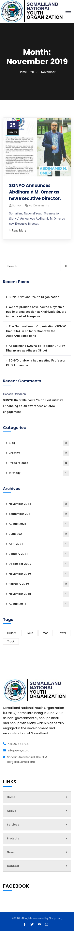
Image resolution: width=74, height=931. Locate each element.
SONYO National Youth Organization (34, 297)
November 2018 (39, 594)
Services (37, 825)
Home (23, 72)
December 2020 (39, 564)
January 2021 (39, 554)
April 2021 (39, 544)
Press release (39, 463)
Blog (39, 443)
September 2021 (39, 514)
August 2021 (39, 524)
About (37, 811)
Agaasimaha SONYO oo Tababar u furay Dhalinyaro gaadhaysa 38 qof (35, 348)
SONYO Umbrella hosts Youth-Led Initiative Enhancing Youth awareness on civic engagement (33, 406)
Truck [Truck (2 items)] (10, 641)
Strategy (39, 473)
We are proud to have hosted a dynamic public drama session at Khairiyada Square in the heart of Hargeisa (36, 311)
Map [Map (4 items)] (45, 633)
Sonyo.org (55, 918)
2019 (33, 72)
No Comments (39, 205)
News (37, 852)
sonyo (16, 205)
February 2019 (39, 584)
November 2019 (39, 574)
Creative (39, 453)
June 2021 (39, 534)
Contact (37, 866)
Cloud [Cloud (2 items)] (29, 633)
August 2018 (39, 604)
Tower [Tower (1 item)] (62, 633)
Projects (37, 838)
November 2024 (39, 504)
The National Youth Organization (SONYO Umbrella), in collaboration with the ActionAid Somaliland (36, 331)
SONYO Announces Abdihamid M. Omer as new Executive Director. (35, 192)
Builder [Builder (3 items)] (11, 633)
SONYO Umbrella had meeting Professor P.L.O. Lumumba (36, 363)
